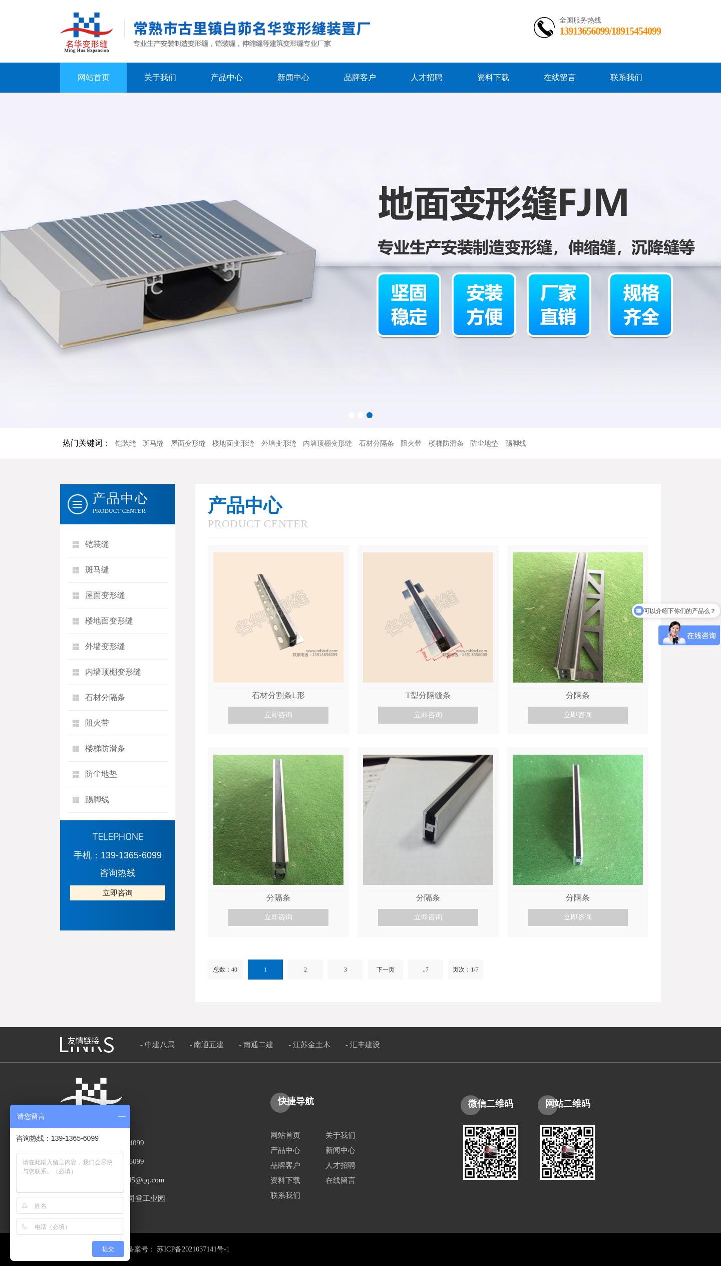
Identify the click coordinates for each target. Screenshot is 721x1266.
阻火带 (411, 443)
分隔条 (578, 695)
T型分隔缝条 (428, 695)
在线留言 (340, 1180)
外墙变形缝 (278, 443)
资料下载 (285, 1180)
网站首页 (285, 1135)
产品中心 (285, 1150)
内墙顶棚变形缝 (327, 443)
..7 (426, 969)
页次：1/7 (465, 969)
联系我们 (285, 1195)
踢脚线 (515, 443)
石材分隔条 (376, 443)
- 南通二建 (256, 1045)
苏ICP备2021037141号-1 (193, 1249)
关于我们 (340, 1135)
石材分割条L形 (278, 695)
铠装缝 (125, 443)
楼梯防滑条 (446, 443)
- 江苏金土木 (309, 1045)
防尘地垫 (484, 443)
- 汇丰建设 (362, 1045)
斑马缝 (153, 443)
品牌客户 (285, 1165)
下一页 (386, 969)
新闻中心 (340, 1150)
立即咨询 (118, 893)
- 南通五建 (207, 1045)
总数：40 (225, 969)
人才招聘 (340, 1165)
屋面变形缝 (188, 443)
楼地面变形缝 (233, 443)
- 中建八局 (157, 1045)
